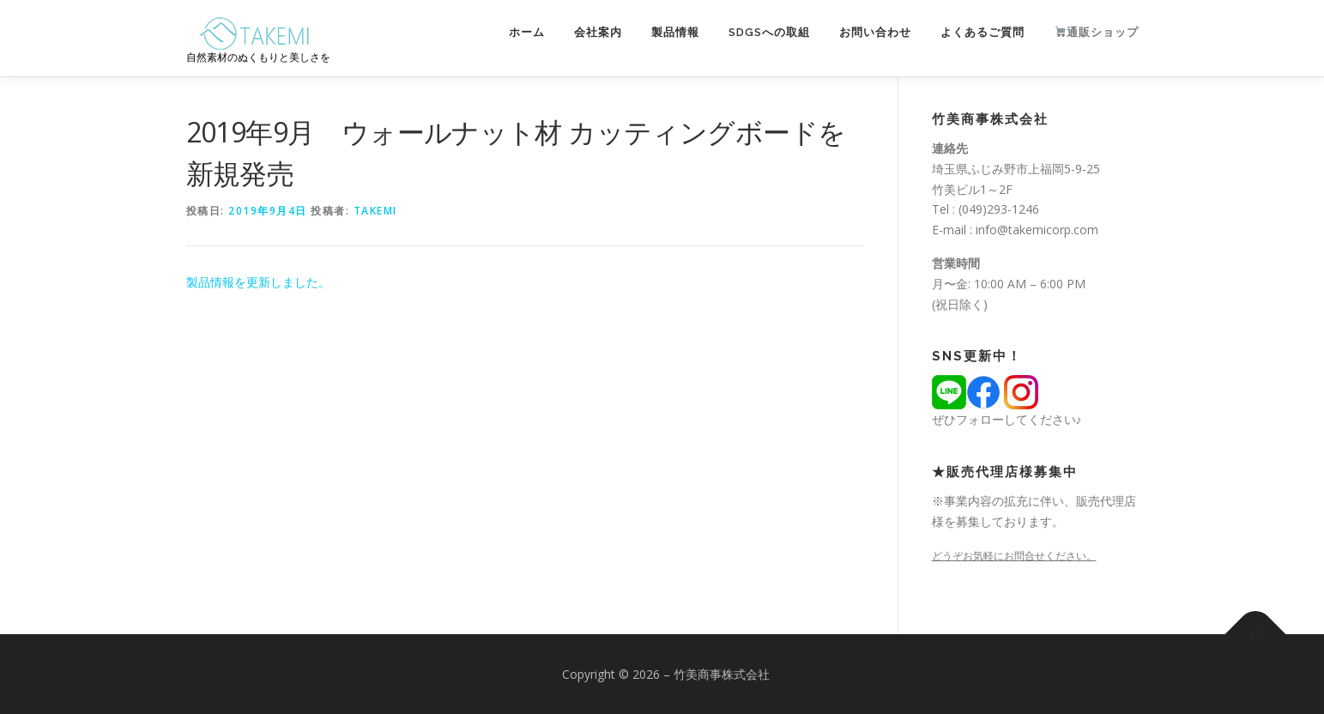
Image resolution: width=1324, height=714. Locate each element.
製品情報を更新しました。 (258, 282)
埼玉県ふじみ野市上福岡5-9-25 (1016, 168)
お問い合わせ (875, 32)
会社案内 (598, 32)
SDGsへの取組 (769, 32)
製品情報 (675, 32)
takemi (375, 210)
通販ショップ (1097, 32)
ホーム (527, 32)
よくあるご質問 (982, 32)
